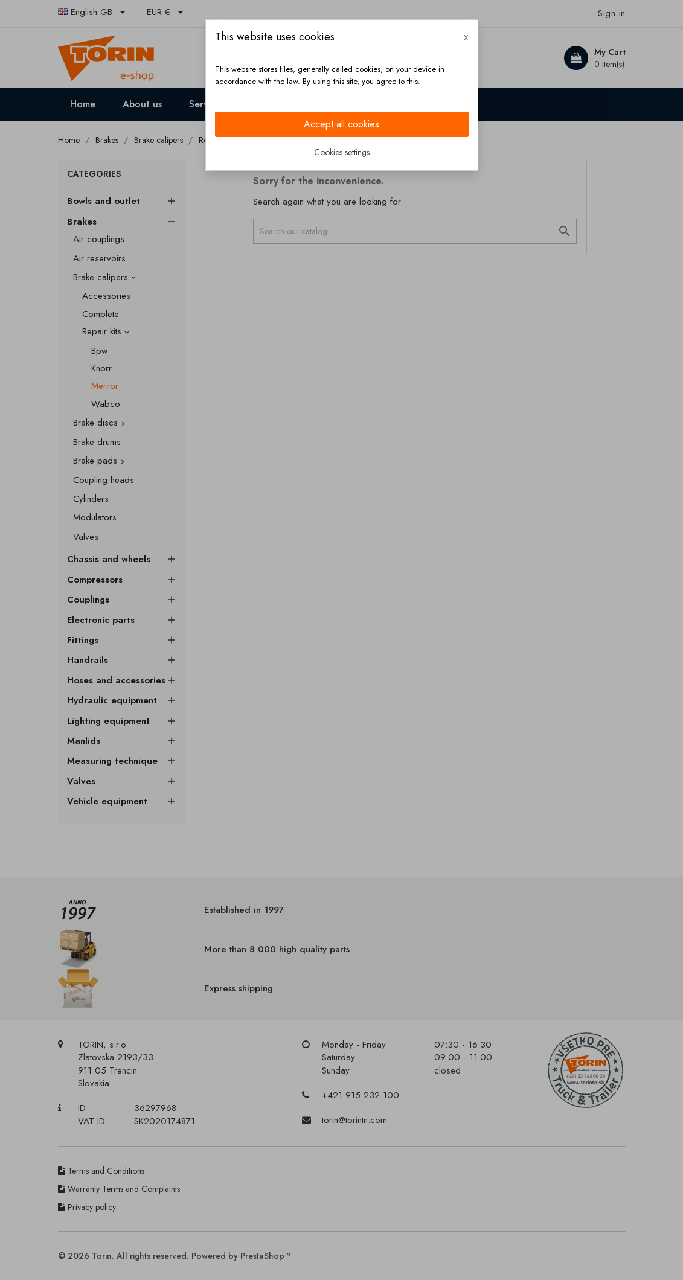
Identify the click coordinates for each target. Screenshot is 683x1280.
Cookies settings (342, 152)
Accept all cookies (341, 124)
